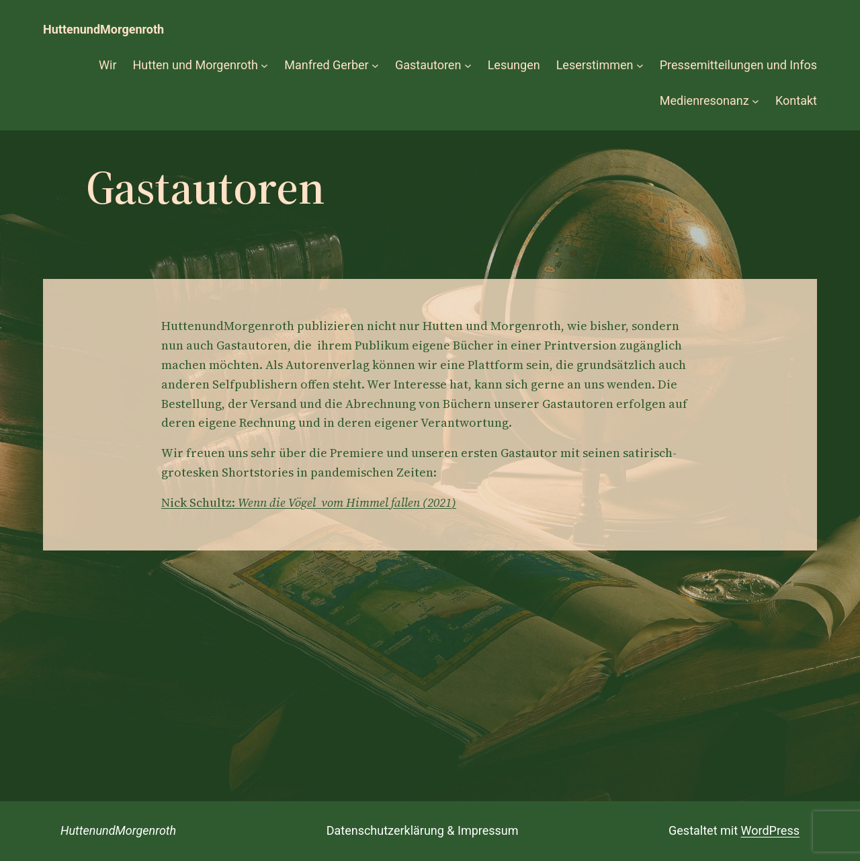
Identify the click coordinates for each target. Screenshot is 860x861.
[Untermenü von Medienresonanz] (755, 101)
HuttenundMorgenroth (103, 29)
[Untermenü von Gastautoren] (468, 65)
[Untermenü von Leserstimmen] (640, 65)
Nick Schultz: (308, 502)
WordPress (770, 830)
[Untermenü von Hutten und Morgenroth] (264, 65)
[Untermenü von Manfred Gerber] (375, 65)
